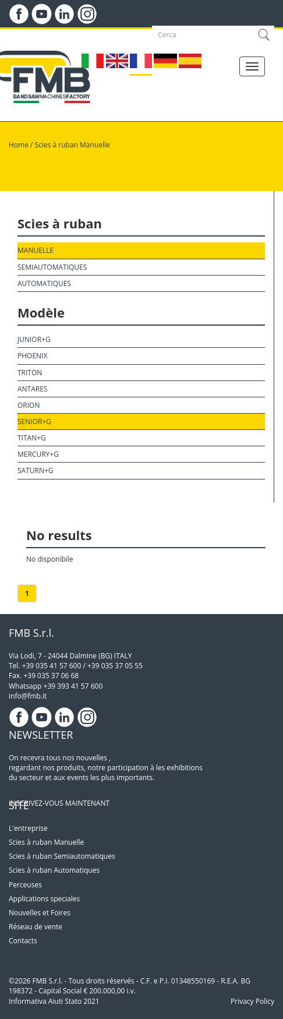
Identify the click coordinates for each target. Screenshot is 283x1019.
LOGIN (57, 35)
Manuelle (35, 250)
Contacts (23, 941)
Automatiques (44, 283)
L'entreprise (28, 828)
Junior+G (34, 339)
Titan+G (31, 438)
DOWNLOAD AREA (110, 35)
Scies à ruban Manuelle (72, 145)
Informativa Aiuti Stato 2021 (54, 1001)
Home (19, 145)
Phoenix (32, 356)
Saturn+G (35, 470)
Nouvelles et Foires (39, 913)
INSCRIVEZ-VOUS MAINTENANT (59, 803)
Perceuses (25, 885)
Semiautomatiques (52, 267)
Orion (28, 405)
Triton (29, 373)
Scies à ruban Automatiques (54, 870)
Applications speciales (44, 899)
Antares (32, 389)
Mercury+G (38, 454)
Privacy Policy (252, 1001)
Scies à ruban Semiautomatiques (62, 856)
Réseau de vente (35, 927)
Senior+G (34, 421)
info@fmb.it (28, 696)
